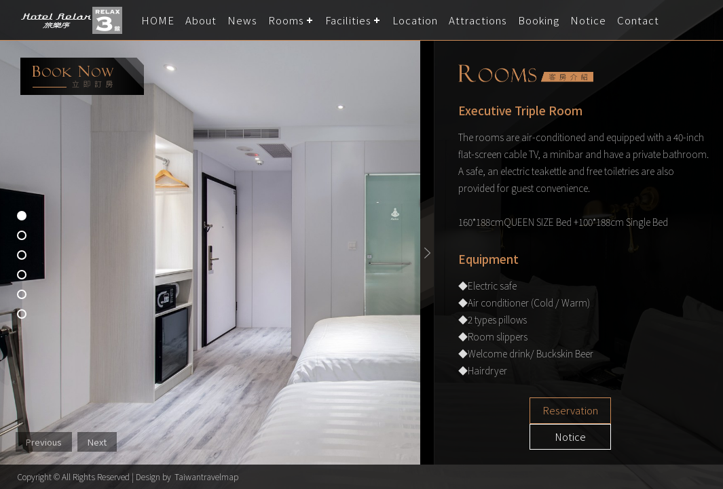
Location (415, 20)
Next (97, 441)
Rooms (286, 20)
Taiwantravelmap (206, 476)
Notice (588, 20)
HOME (157, 20)
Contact (638, 20)
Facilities (348, 20)
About (201, 20)
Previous (44, 441)
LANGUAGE (704, 20)
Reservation (533, 411)
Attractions (478, 20)
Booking (538, 20)
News (242, 20)
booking (82, 76)
